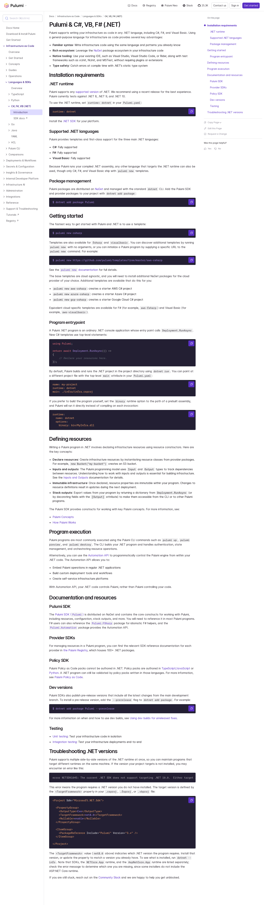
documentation (79, 270)
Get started (251, 5)
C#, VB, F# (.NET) (113, 16)
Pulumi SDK (216, 81)
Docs (132, 5)
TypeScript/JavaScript (176, 668)
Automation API (98, 555)
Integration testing (65, 742)
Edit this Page (213, 128)
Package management (223, 44)
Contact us (219, 5)
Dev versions (217, 99)
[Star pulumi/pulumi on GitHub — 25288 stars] (203, 5)
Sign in (235, 5)
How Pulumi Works (64, 522)
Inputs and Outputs (75, 477)
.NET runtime (217, 31)
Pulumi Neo (169, 5)
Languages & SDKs (92, 16)
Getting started (216, 50)
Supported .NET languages (226, 37)
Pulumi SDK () (69, 614)
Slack (188, 5)
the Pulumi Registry (75, 650)
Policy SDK (216, 93)
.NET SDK (69, 121)
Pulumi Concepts (63, 517)
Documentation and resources (225, 75)
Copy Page (213, 122)
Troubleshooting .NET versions (225, 112)
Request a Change (215, 134)
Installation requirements (222, 25)
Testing (214, 106)
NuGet (98, 50)
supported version (87, 92)
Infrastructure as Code (68, 16)
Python (54, 673)
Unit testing (60, 736)
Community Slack (109, 877)
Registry (149, 5)
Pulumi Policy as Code (68, 677)
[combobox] (22, 18)
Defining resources (218, 62)
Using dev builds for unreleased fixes (153, 718)
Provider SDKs (218, 87)
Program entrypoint (221, 56)
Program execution (218, 68)
